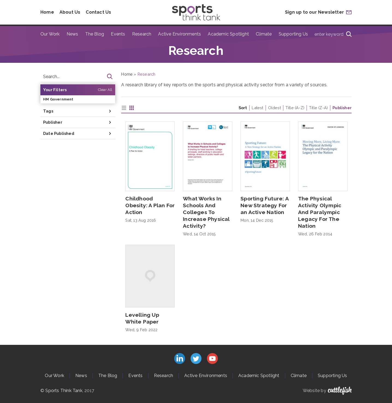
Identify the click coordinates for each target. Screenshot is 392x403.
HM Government (58, 99)
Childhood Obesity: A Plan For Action (150, 205)
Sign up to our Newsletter (314, 12)
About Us (70, 12)
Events (118, 34)
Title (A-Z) (295, 107)
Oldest (274, 107)
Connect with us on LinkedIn (179, 358)
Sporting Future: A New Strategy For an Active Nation (264, 205)
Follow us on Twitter (196, 358)
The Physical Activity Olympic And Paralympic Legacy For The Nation (319, 212)
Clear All (105, 90)
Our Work (50, 34)
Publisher (342, 107)
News (72, 34)
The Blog (94, 34)
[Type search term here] (331, 34)
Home (47, 12)
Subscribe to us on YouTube (212, 358)
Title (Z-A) (318, 107)
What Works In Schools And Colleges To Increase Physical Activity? (206, 212)
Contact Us (98, 12)
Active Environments (179, 34)
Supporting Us (293, 34)
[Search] (349, 34)
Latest (257, 107)
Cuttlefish (340, 391)
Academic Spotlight (228, 34)
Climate (264, 34)
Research (142, 34)
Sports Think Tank (63, 390)
